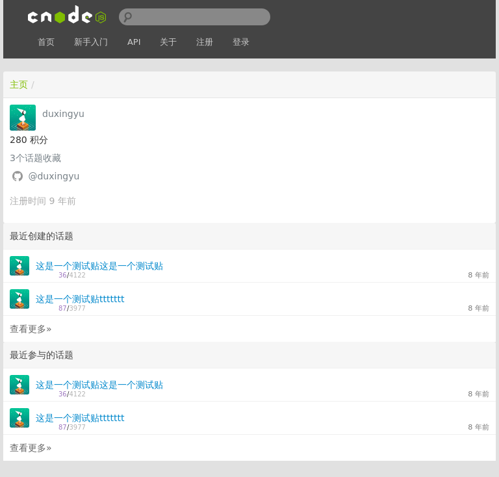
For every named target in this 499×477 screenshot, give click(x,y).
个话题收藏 (35, 158)
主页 (19, 84)
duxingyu (63, 114)
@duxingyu (53, 176)
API (134, 42)
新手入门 (91, 42)
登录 (241, 42)
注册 (204, 42)
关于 (168, 42)
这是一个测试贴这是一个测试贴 (99, 266)
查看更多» (31, 329)
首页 (46, 42)
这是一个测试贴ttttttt (80, 299)
